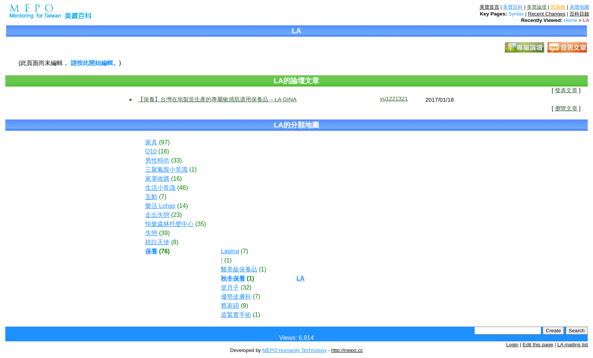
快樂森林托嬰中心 (169, 224)
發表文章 (566, 90)
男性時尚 (157, 160)
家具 (151, 142)
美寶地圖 (579, 7)
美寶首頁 (489, 7)
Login (512, 344)
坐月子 (230, 287)
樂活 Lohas (160, 206)
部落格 (558, 7)
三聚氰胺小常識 (166, 169)
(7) (162, 197)
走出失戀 (157, 215)
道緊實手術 (236, 315)
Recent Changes (546, 14)
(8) (175, 242)
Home (570, 20)
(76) (164, 251)
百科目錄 (579, 14)
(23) (176, 215)
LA (586, 20)
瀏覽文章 (566, 108)
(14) (182, 206)
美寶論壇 (536, 7)
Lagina (230, 251)
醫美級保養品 (239, 269)
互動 (151, 197)
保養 (151, 251)
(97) (164, 142)
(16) (163, 151)
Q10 (151, 151)
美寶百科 (513, 7)
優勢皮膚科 (236, 296)
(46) (182, 187)
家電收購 (157, 178)
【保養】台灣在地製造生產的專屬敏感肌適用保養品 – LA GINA (217, 99)
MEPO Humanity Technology (294, 350)
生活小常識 (160, 187)
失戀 (151, 233)
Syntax (516, 14)
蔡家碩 (230, 305)
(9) (244, 305)
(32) (246, 287)
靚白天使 (157, 242)
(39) (164, 233)
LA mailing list (572, 344)
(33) (176, 160)
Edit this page (538, 344)
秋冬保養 (233, 278)
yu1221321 (394, 98)
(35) (200, 224)
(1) (193, 169)
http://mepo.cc (347, 350)
